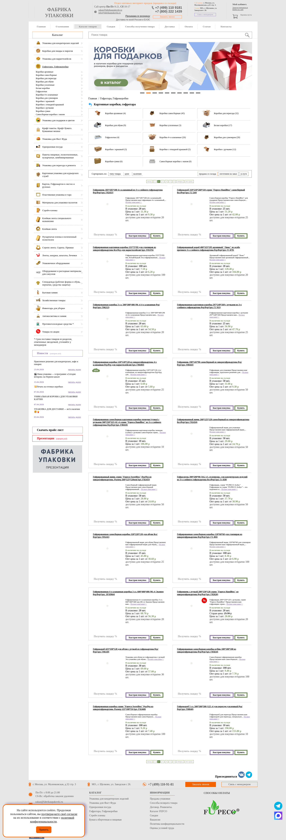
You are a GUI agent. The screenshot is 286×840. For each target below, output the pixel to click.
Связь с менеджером (205, 14)
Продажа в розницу (137, 16)
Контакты (226, 26)
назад (149, 181)
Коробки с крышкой (45, 101)
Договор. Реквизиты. (161, 807)
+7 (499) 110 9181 (168, 7)
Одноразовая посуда (100, 807)
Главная (41, 26)
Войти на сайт (238, 10)
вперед (180, 181)
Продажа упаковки (160, 798)
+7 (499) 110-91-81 (161, 784)
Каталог (57, 34)
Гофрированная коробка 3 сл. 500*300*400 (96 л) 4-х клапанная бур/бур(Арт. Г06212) (126, 306)
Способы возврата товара (163, 803)
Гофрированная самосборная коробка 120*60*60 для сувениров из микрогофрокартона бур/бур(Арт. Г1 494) (209, 535)
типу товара (115, 174)
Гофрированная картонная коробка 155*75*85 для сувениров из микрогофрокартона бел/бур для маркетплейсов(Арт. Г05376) (124, 248)
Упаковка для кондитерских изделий (109, 798)
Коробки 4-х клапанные (47, 94)
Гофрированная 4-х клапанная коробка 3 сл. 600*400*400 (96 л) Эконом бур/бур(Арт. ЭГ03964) (128, 593)
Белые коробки (43, 88)
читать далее (74, 369)
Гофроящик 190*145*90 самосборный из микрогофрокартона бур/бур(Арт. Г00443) (209, 363)
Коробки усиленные (45, 85)
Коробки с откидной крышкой (50, 104)
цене (127, 174)
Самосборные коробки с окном (50, 114)
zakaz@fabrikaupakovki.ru (110, 10)
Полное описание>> (133, 202)
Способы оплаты (217, 793)
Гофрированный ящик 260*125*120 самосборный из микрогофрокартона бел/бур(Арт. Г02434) (213, 420)
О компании (62, 26)
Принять (44, 829)
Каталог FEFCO (158, 811)
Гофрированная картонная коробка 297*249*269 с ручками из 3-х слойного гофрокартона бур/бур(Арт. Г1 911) (209, 306)
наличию (137, 174)
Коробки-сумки (43, 111)
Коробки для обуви (45, 81)
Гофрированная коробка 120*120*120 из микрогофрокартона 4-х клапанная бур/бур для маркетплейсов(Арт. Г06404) (125, 363)
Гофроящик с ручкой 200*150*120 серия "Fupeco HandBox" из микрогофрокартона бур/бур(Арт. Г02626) (208, 593)
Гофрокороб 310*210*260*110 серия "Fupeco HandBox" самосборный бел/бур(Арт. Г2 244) (211, 191)
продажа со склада (207, 174)
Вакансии (155, 819)
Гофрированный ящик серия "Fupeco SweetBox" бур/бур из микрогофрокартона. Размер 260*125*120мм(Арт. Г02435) (122, 478)
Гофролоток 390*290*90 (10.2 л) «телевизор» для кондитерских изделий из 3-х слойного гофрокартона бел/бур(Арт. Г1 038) (212, 478)
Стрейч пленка (97, 815)
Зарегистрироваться (240, 8)
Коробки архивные (44, 72)
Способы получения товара (139, 26)
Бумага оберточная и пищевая (105, 819)
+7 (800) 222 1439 (168, 11)
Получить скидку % (105, 234)
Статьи (207, 26)
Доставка (170, 26)
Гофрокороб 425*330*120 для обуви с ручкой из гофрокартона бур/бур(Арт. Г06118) (126, 650)
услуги (244, 174)
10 (198, 92)
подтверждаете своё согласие (59, 814)
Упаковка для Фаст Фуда (102, 803)
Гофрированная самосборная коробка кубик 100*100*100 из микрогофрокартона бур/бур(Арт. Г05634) (206, 650)
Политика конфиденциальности (167, 824)
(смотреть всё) (55, 354)
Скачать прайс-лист (50, 429)
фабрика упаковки (59, 12)
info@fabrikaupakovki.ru (109, 12)
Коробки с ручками (45, 108)
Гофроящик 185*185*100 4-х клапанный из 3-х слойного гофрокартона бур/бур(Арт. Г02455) (128, 191)
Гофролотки (41, 91)
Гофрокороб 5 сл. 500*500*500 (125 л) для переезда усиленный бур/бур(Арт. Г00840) (210, 707)
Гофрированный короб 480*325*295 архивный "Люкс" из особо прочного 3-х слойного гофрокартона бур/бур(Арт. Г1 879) (208, 248)
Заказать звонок (167, 17)
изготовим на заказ (228, 174)
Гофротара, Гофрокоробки (114, 98)
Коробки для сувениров (47, 98)
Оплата (189, 26)
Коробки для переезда (46, 78)
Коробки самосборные (46, 75)
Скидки (111, 26)
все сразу (189, 181)
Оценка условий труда (162, 828)
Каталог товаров (88, 26)
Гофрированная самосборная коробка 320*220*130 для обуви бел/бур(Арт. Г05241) (125, 535)
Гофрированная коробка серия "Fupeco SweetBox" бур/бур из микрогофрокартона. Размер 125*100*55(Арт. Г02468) (123, 707)
